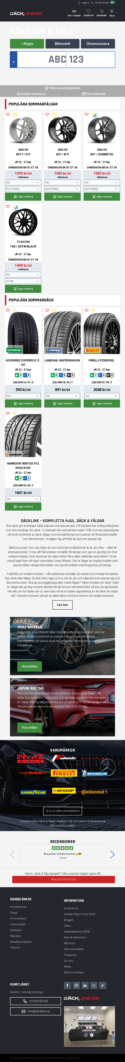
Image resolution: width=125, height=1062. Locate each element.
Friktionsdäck (18, 924)
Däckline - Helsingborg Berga (26, 992)
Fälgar (13, 912)
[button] (112, 855)
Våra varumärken (74, 949)
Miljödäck (15, 936)
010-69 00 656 (102, 2)
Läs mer (62, 605)
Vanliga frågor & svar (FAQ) (79, 914)
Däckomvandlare (74, 972)
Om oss (68, 960)
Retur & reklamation (75, 937)
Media (67, 966)
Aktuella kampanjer (21, 941)
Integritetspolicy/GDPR (77, 931)
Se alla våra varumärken (62, 811)
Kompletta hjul (18, 906)
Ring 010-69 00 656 (63, 879)
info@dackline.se (35, 1011)
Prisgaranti (70, 954)
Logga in (85, 2)
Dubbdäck (16, 930)
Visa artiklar (30, 666)
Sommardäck (18, 918)
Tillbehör (15, 947)
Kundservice (71, 908)
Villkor (67, 925)
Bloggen (68, 920)
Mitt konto (69, 943)
